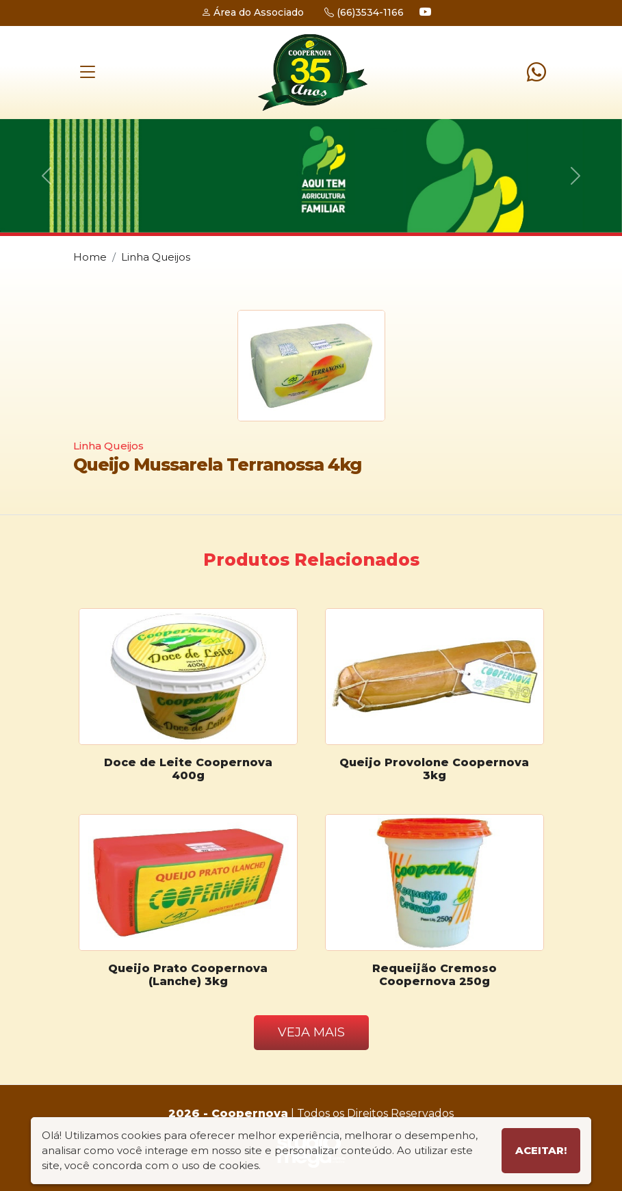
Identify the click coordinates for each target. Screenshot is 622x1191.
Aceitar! (541, 1150)
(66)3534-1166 (364, 12)
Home (90, 256)
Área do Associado (252, 12)
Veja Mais (311, 1032)
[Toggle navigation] (87, 72)
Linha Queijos (155, 256)
